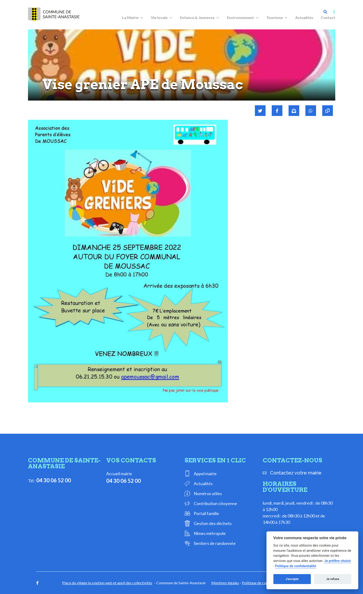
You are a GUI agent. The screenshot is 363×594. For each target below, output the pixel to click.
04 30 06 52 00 (53, 480)
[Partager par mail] (294, 110)
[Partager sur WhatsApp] (310, 110)
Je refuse (332, 579)
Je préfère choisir (337, 561)
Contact (328, 17)
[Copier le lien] (327, 110)
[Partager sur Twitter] (260, 110)
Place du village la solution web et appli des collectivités (107, 582)
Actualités (304, 17)
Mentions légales (225, 582)
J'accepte (292, 579)
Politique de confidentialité (264, 582)
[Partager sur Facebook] (277, 110)
